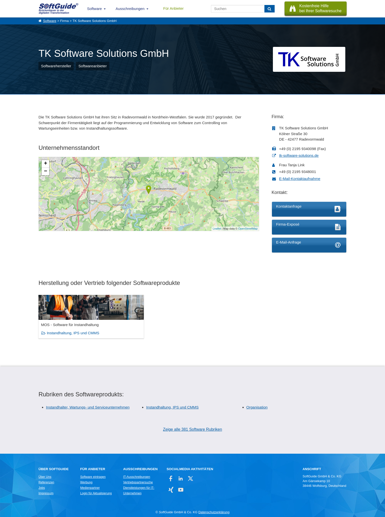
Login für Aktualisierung (96, 493)
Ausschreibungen (130, 8)
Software (94, 8)
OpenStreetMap (248, 228)
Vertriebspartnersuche (138, 482)
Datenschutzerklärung (213, 512)
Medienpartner (90, 488)
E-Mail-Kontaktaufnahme (299, 178)
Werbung (86, 482)
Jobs (41, 488)
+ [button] (45, 164)
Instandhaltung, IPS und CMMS (73, 333)
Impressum (45, 493)
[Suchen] (269, 8)
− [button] (45, 171)
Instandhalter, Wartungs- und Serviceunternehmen (88, 407)
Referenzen (46, 482)
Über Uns (44, 477)
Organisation (257, 407)
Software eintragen (93, 477)
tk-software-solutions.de (299, 155)
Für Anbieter (173, 8)
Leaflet (217, 228)
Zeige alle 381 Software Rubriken (192, 429)
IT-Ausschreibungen (136, 477)
